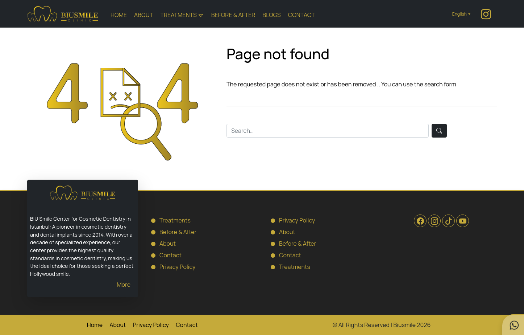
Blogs (271, 15)
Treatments (178, 15)
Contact (301, 15)
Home (119, 15)
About (143, 15)
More (123, 285)
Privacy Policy (171, 266)
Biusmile (404, 325)
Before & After (233, 15)
